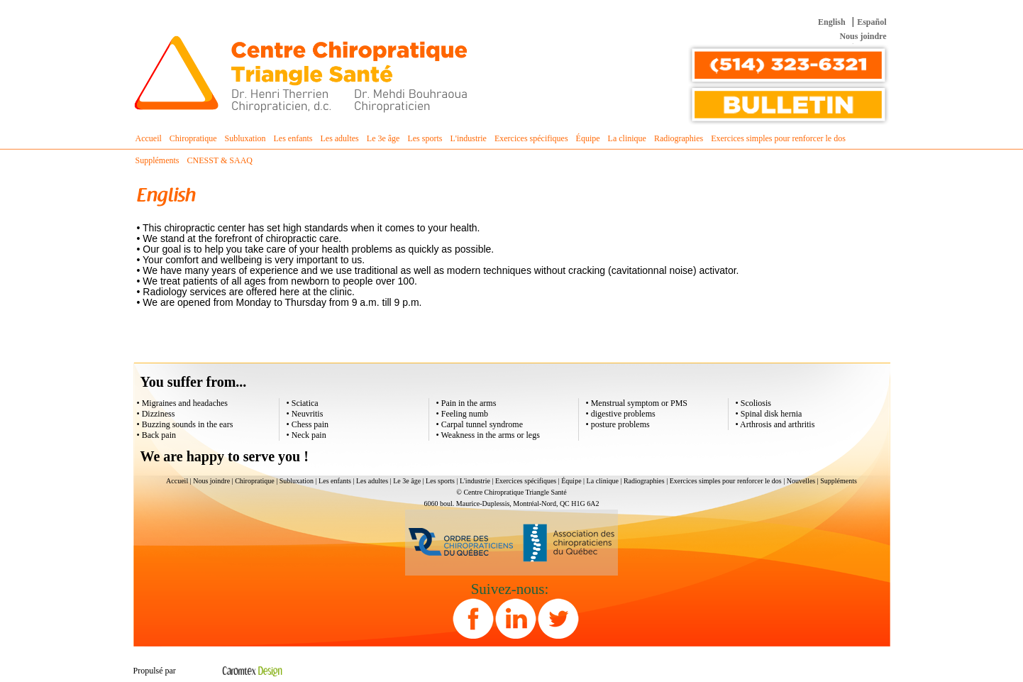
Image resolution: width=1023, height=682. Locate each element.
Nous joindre (862, 36)
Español (871, 22)
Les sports (440, 481)
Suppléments (838, 481)
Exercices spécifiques (525, 481)
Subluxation (297, 481)
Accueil (149, 138)
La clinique (603, 481)
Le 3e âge (407, 481)
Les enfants (335, 481)
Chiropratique (255, 481)
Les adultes (372, 481)
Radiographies (644, 481)
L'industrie (475, 481)
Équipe (571, 481)
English (832, 22)
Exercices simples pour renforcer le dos (726, 481)
